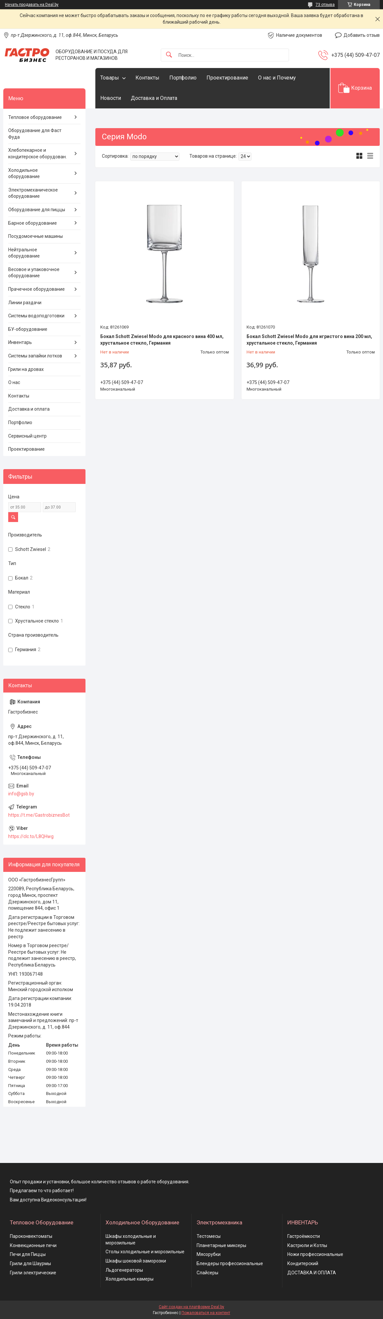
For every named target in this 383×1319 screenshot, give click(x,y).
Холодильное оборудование (24, 173)
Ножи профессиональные (315, 1254)
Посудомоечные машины (35, 236)
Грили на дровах (26, 369)
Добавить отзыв (362, 35)
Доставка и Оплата (154, 98)
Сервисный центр (27, 436)
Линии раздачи (24, 302)
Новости (110, 98)
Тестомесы (209, 1236)
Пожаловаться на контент (205, 1312)
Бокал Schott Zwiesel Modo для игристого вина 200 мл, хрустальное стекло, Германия (309, 340)
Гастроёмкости (303, 1236)
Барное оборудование (32, 223)
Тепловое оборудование (35, 117)
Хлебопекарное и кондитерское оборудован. (37, 153)
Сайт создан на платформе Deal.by (191, 1307)
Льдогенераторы (124, 1270)
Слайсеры (207, 1272)
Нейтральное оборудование (24, 253)
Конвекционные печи (33, 1245)
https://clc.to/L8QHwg (31, 836)
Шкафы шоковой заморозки (136, 1260)
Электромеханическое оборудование (33, 193)
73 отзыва (325, 4)
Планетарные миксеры (221, 1245)
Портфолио (183, 78)
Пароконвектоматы (31, 1236)
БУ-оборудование (27, 329)
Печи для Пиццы (28, 1254)
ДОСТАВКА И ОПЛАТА (311, 1272)
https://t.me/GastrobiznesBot (39, 815)
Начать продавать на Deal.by (32, 4)
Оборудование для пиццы (36, 209)
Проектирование (227, 78)
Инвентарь (20, 342)
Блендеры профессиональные (230, 1263)
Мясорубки (209, 1254)
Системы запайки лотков (35, 355)
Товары (109, 78)
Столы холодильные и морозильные (145, 1251)
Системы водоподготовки (36, 315)
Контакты (147, 78)
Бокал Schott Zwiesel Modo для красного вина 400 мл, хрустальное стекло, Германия (162, 340)
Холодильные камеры (130, 1279)
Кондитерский (302, 1263)
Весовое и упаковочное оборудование (34, 273)
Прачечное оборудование (36, 289)
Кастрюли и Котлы (307, 1245)
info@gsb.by (21, 793)
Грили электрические (33, 1272)
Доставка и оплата (29, 409)
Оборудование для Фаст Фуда (34, 134)
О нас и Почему (277, 78)
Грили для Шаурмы (30, 1263)
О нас (14, 382)
